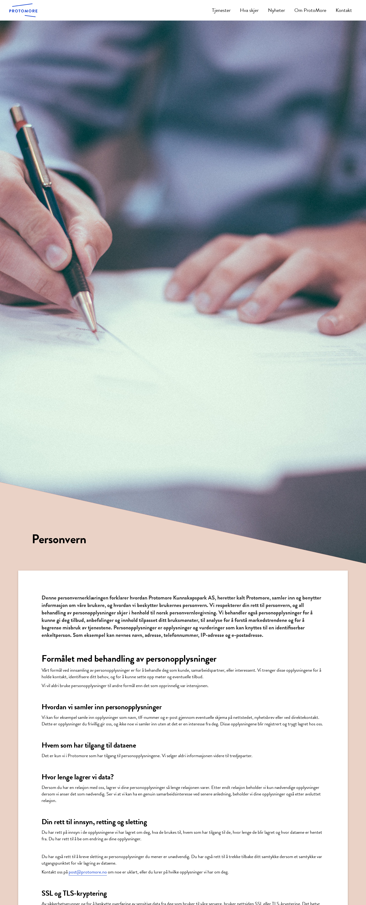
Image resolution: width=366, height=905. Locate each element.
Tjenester (221, 10)
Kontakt (344, 10)
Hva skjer (249, 10)
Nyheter (276, 10)
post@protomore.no (88, 871)
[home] (23, 10)
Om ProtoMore (310, 10)
